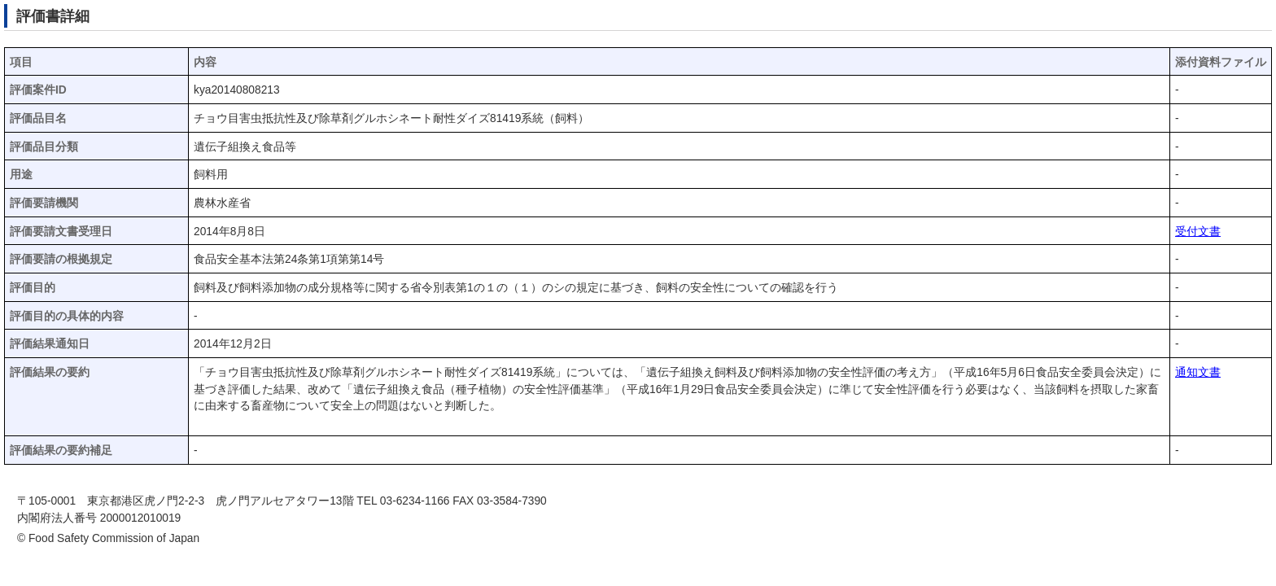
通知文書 (1198, 372)
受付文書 (1198, 231)
